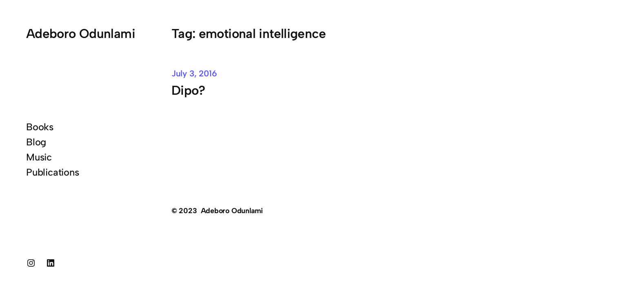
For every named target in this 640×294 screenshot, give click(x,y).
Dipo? (188, 90)
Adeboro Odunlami (80, 33)
